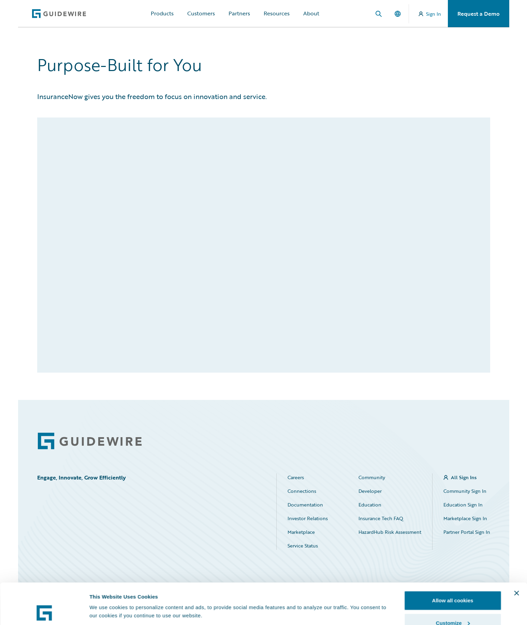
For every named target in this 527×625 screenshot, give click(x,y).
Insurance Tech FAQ (380, 518)
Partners (239, 13)
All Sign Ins (464, 477)
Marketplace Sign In (465, 518)
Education (369, 504)
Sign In (430, 13)
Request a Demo (478, 14)
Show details (105, 596)
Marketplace (301, 532)
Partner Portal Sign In (466, 532)
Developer (370, 491)
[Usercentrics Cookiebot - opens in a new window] (44, 612)
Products (162, 13)
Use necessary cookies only (453, 607)
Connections (302, 491)
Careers (296, 477)
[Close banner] (516, 554)
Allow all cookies (452, 562)
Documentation (305, 504)
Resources (277, 13)
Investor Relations (308, 518)
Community (371, 477)
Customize (453, 584)
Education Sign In (463, 504)
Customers (201, 13)
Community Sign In (464, 491)
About (311, 13)
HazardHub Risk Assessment (389, 532)
